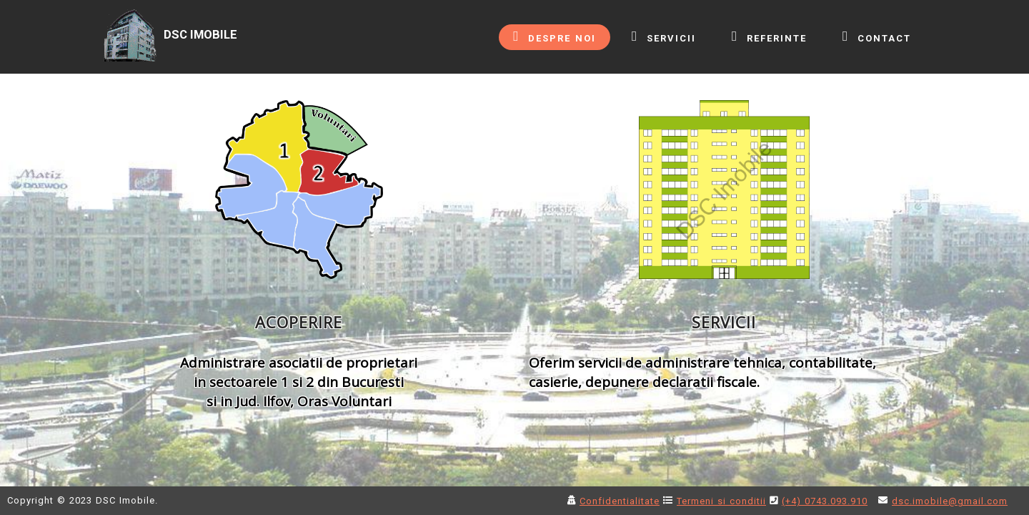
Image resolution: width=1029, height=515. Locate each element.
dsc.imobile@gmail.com (950, 501)
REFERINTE (769, 36)
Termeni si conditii (721, 501)
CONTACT (876, 36)
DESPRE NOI (554, 36)
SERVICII (664, 36)
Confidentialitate (620, 501)
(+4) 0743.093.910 (825, 501)
